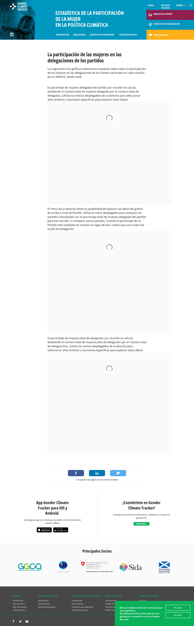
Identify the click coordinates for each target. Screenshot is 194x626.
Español (179, 5)
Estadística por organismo (102, 34)
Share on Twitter (118, 473)
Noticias (142, 600)
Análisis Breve (79, 34)
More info (124, 619)
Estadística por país (128, 34)
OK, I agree (178, 608)
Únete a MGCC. (141, 524)
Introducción (62, 34)
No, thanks (178, 615)
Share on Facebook (76, 473)
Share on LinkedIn (97, 473)
